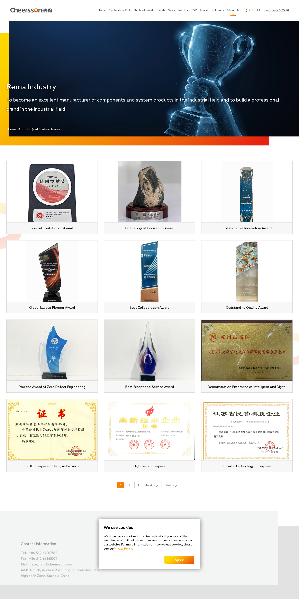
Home (102, 10)
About (23, 129)
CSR (194, 10)
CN (251, 10)
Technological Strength (149, 10)
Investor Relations (212, 10)
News (171, 10)
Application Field (120, 10)
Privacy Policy (123, 548)
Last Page (172, 485)
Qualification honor (45, 129)
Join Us (183, 10)
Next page (152, 485)
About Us (233, 10)
